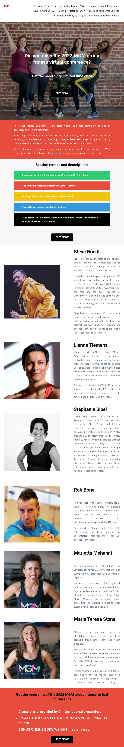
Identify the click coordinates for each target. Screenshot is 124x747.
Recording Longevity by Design (69, 15)
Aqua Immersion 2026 (44, 10)
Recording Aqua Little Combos (103, 10)
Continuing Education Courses (103, 15)
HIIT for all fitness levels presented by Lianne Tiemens (49, 185)
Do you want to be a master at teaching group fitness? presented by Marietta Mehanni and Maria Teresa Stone (60, 219)
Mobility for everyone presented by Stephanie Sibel (47, 196)
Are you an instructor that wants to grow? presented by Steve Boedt (55, 175)
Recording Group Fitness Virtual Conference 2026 (58, 6)
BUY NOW (62, 93)
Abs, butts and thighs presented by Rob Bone (44, 207)
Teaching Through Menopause (103, 6)
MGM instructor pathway (72, 10)
